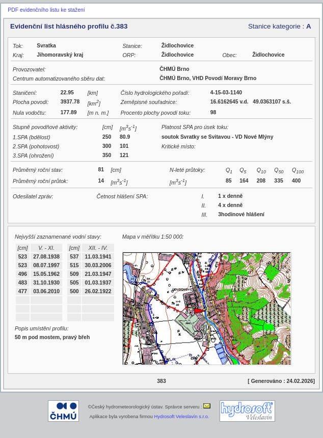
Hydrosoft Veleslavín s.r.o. (181, 416)
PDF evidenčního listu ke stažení (46, 10)
